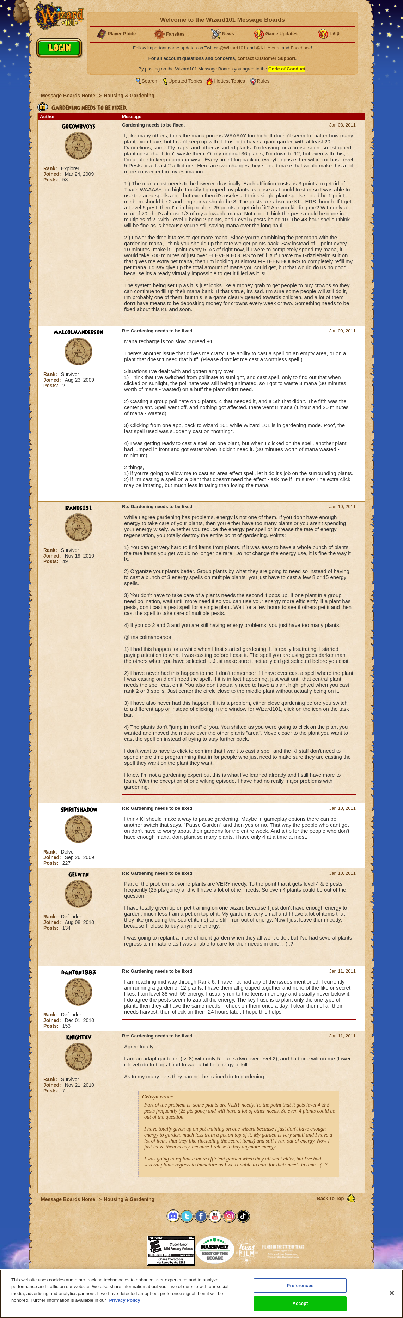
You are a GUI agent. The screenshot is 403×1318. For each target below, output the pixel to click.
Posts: (51, 180)
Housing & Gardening (129, 95)
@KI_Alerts (267, 47)
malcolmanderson (78, 332)
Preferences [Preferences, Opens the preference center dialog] (300, 1285)
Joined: (52, 174)
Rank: (51, 168)
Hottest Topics (229, 81)
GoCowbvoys (79, 126)
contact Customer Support (266, 58)
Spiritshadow (78, 810)
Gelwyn (78, 874)
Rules (263, 81)
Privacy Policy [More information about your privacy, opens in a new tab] (124, 1300)
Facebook (301, 47)
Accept (300, 1303)
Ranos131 (78, 508)
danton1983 (78, 972)
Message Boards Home (69, 95)
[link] (129, 1248)
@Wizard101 (232, 47)
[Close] (391, 1293)
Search (149, 81)
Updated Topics (185, 81)
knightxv (78, 1037)
